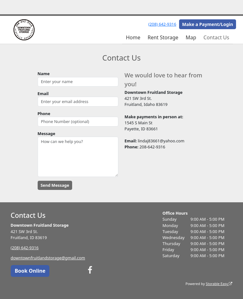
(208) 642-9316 (162, 24)
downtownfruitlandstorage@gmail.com (48, 258)
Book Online (30, 270)
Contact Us (216, 37)
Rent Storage (162, 37)
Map (191, 37)
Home (133, 37)
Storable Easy (219, 283)
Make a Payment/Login (207, 24)
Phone (44, 113)
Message (46, 133)
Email (43, 93)
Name (44, 73)
